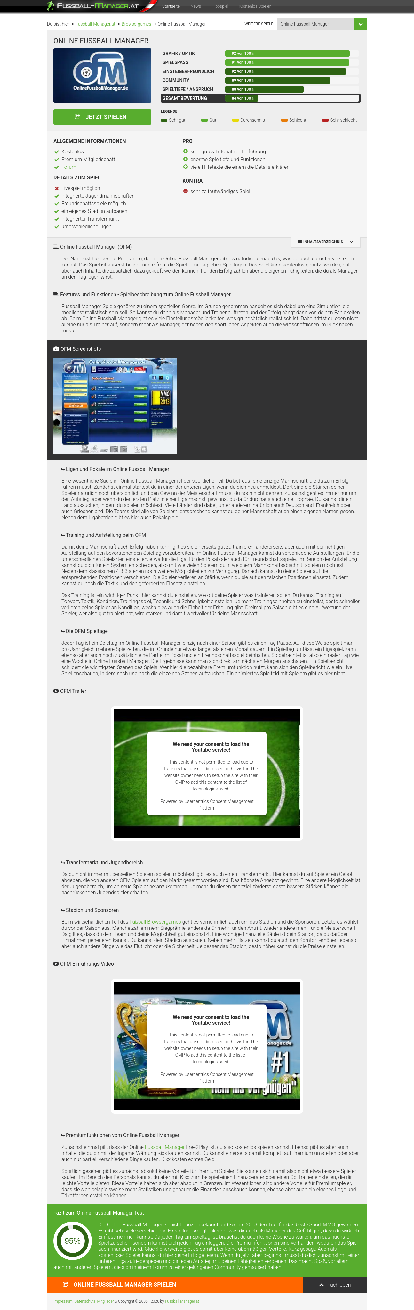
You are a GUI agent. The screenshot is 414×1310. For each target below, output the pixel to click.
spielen (125, 1284)
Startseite (171, 6)
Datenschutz (84, 1301)
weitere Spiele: (259, 24)
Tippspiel (220, 6)
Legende (169, 111)
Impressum (63, 1301)
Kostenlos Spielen (255, 6)
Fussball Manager (165, 1147)
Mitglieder (105, 1301)
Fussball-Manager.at (182, 1301)
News (196, 6)
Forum (68, 167)
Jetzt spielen (105, 116)
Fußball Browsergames (155, 922)
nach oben (339, 1285)
